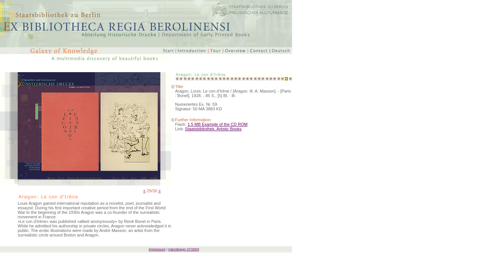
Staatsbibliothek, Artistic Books (213, 129)
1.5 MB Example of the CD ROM (218, 124)
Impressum (157, 249)
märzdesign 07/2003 (183, 249)
